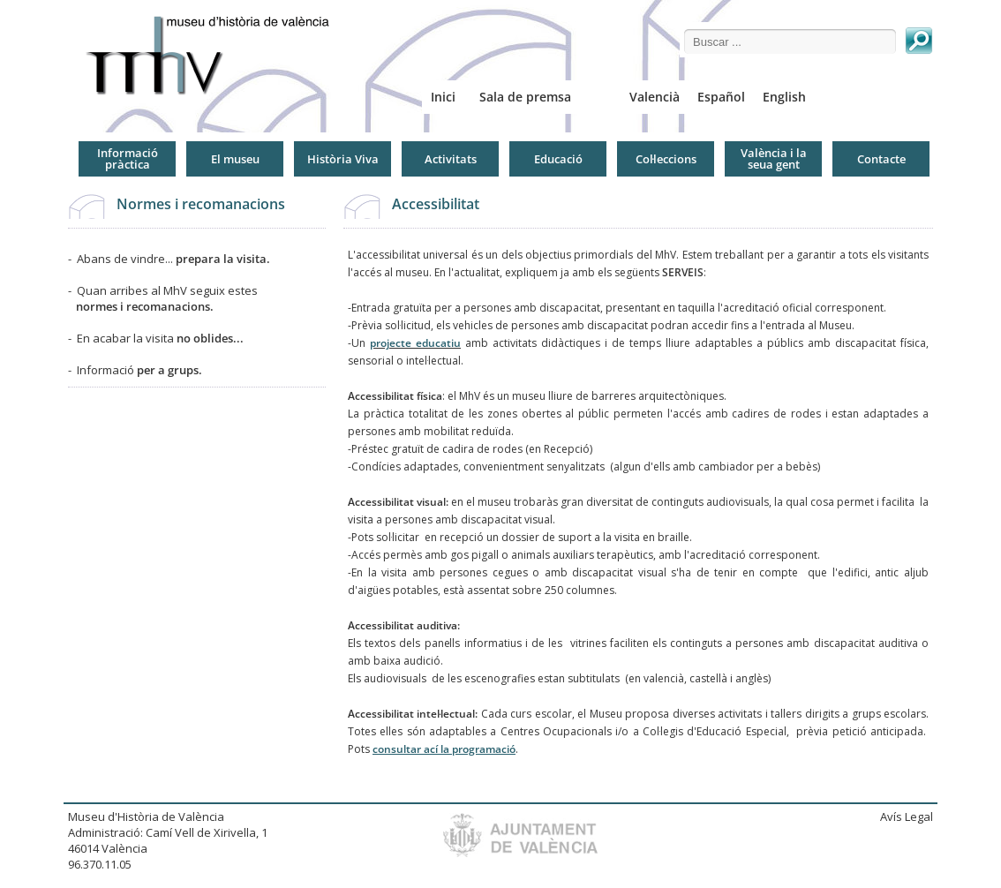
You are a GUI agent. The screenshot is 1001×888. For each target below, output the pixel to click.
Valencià (654, 96)
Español (721, 96)
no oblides (205, 338)
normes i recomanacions (143, 306)
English (784, 96)
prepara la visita (221, 259)
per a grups (168, 370)
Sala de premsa (525, 96)
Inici (443, 96)
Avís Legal (906, 816)
